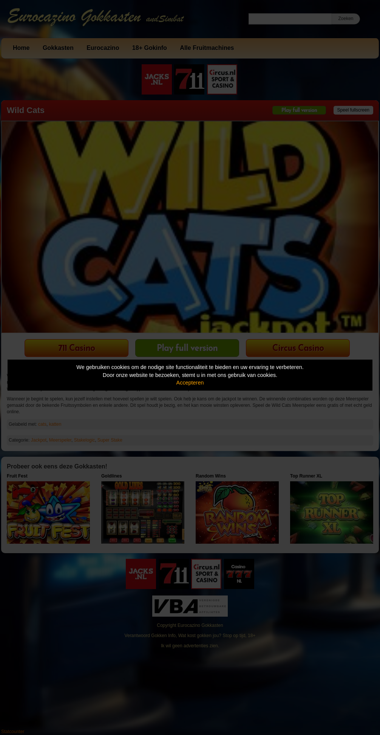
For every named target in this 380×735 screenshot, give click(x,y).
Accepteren (190, 383)
